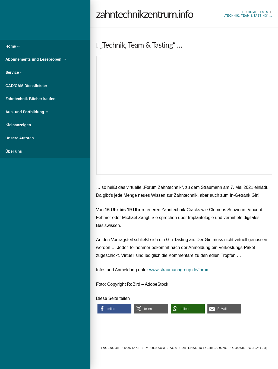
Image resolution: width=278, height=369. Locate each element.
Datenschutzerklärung (205, 347)
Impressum (155, 347)
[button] (114, 308)
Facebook (110, 347)
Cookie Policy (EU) (249, 347)
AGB (173, 347)
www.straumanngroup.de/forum (179, 269)
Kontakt (132, 347)
